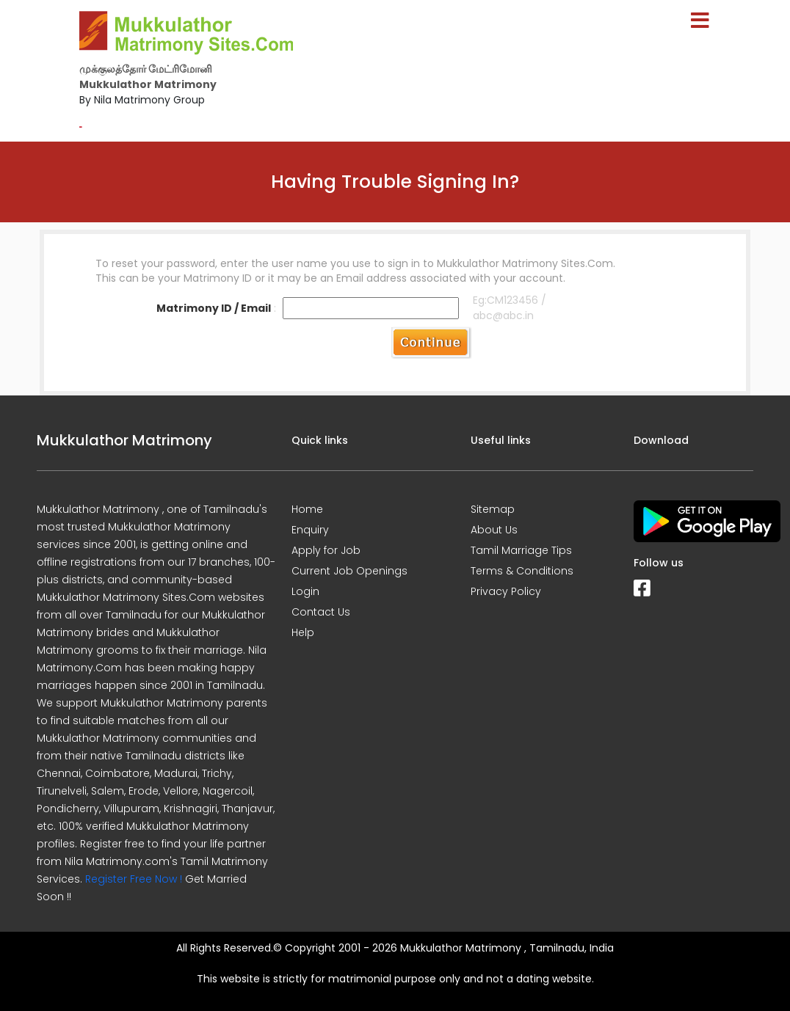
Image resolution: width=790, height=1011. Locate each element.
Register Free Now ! (133, 879)
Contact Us (320, 612)
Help (302, 632)
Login (305, 591)
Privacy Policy (506, 591)
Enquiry (310, 529)
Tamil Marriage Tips (521, 550)
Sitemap (493, 509)
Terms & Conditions (522, 570)
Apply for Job (325, 550)
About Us (494, 529)
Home (307, 509)
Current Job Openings (349, 570)
